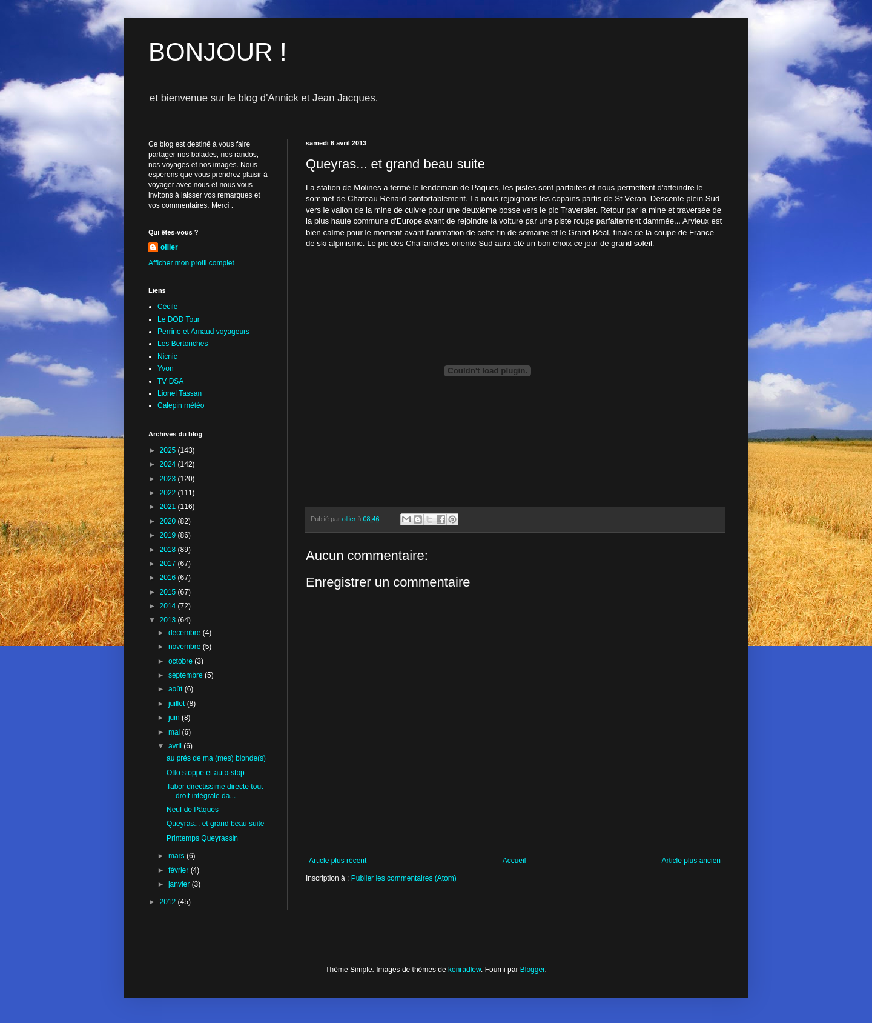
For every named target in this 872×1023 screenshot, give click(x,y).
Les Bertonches (182, 343)
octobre (181, 661)
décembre (185, 632)
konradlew (464, 969)
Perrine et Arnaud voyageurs (203, 331)
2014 (169, 606)
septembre (186, 675)
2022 (169, 492)
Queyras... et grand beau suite (215, 823)
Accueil (514, 860)
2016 (169, 577)
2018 (169, 549)
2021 (169, 506)
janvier (180, 884)
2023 (169, 479)
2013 (169, 620)
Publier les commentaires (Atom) (404, 878)
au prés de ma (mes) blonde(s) (216, 758)
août (176, 689)
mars (177, 855)
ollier (169, 247)
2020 (169, 521)
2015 (169, 592)
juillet (177, 703)
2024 (169, 464)
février (179, 870)
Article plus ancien (691, 860)
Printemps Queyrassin (202, 838)
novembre (185, 646)
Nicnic (167, 356)
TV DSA (170, 381)
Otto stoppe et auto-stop (206, 772)
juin (175, 717)
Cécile (167, 306)
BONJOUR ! (217, 52)
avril (175, 746)
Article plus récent (337, 860)
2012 (169, 902)
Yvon (165, 368)
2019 (169, 535)
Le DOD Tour (178, 319)
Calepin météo (180, 405)
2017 (169, 563)
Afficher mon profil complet (191, 263)
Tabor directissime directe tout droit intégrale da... (215, 790)
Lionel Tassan (179, 393)
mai (175, 732)
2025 (169, 450)
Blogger (532, 969)
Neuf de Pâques (193, 809)
